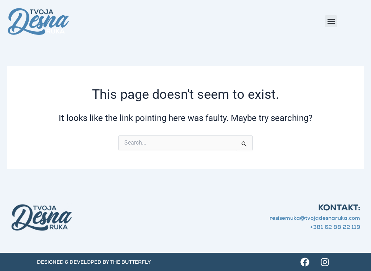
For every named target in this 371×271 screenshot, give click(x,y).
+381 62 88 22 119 (335, 227)
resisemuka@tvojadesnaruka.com (315, 218)
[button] (331, 21)
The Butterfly (130, 262)
